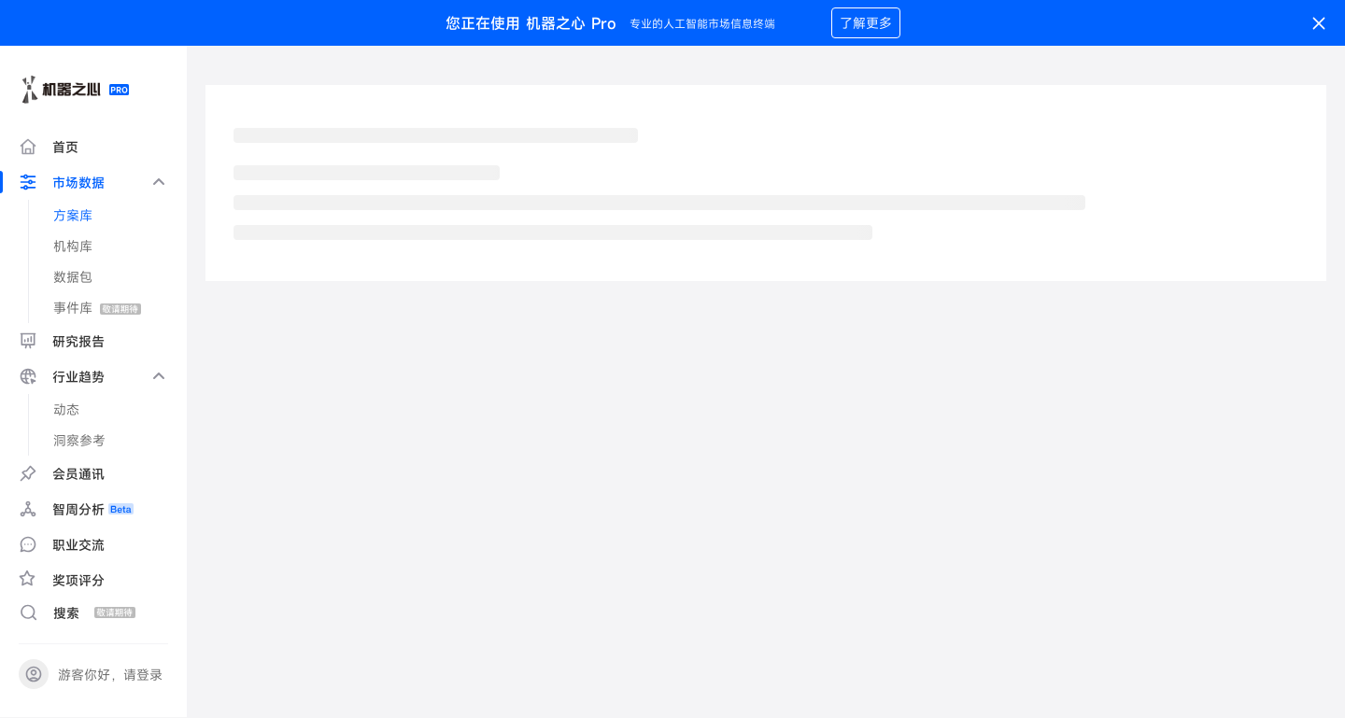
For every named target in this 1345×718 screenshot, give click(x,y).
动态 (66, 409)
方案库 (72, 215)
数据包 (72, 277)
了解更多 (866, 23)
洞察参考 (79, 440)
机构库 (72, 246)
